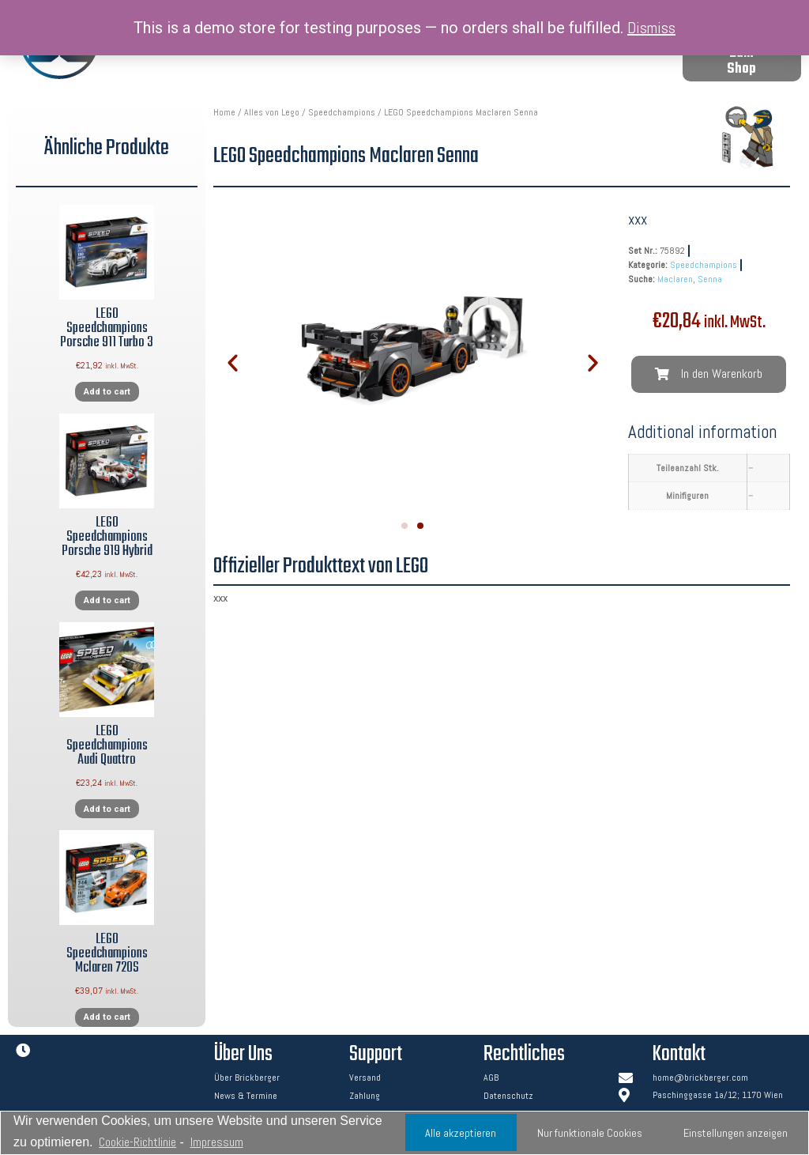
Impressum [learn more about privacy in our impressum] (216, 1142)
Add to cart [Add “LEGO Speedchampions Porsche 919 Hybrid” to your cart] (107, 600)
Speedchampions (341, 112)
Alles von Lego (271, 112)
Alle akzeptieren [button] (460, 1133)
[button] (742, 61)
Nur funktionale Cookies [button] (589, 1133)
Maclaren (675, 279)
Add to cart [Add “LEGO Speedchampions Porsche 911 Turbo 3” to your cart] (107, 392)
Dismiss (651, 27)
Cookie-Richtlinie (137, 1142)
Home (224, 112)
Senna (710, 279)
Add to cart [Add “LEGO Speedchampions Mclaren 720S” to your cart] (107, 1017)
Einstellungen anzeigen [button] (735, 1133)
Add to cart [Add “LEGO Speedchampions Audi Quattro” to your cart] (107, 809)
